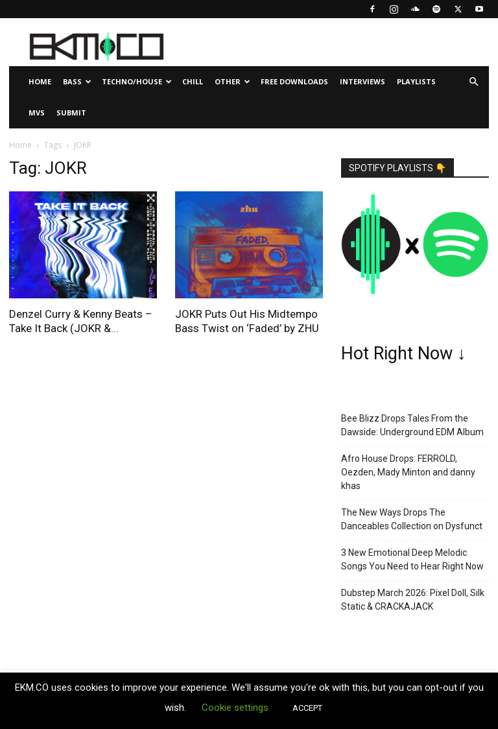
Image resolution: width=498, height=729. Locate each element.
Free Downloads (294, 81)
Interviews (362, 81)
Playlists (416, 81)
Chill (192, 81)
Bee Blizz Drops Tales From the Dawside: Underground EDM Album (412, 425)
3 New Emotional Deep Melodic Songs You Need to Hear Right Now (412, 559)
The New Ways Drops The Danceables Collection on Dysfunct (411, 519)
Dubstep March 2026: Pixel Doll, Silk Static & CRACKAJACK (412, 600)
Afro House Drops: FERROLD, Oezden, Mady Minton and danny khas (408, 472)
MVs (37, 112)
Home (40, 81)
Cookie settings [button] (235, 707)
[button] (473, 82)
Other (232, 81)
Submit (71, 112)
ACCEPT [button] (307, 708)
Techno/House (137, 81)
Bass (77, 81)
